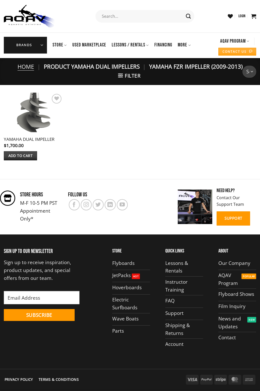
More (184, 45)
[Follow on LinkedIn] (110, 204)
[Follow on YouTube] (122, 204)
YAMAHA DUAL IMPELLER (29, 139)
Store (60, 45)
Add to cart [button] (20, 155)
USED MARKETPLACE (89, 45)
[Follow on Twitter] (98, 204)
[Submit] (188, 16)
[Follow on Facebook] (74, 204)
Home (26, 66)
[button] (242, 16)
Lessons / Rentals (130, 45)
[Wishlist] (230, 16)
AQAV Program (234, 41)
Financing (163, 45)
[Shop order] (249, 71)
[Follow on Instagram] (86, 204)
